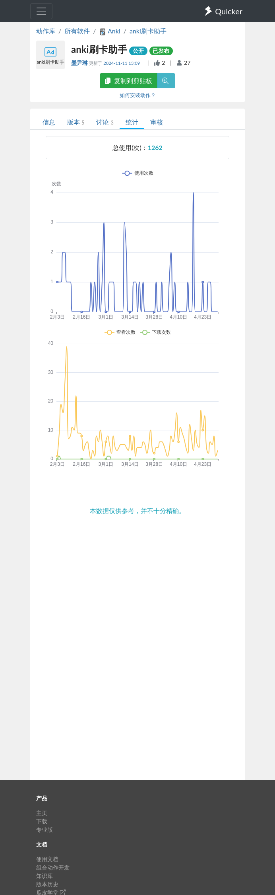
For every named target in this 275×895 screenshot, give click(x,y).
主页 (41, 812)
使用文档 (47, 859)
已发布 (161, 50)
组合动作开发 (53, 867)
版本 (75, 122)
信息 (49, 122)
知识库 (44, 875)
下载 (41, 821)
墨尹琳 (80, 62)
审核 (156, 122)
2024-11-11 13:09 (122, 63)
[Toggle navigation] (41, 11)
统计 (132, 122)
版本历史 (47, 884)
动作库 (45, 31)
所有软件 (77, 31)
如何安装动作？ (138, 95)
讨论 (104, 122)
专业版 (44, 829)
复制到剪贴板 (128, 80)
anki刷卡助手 (148, 31)
